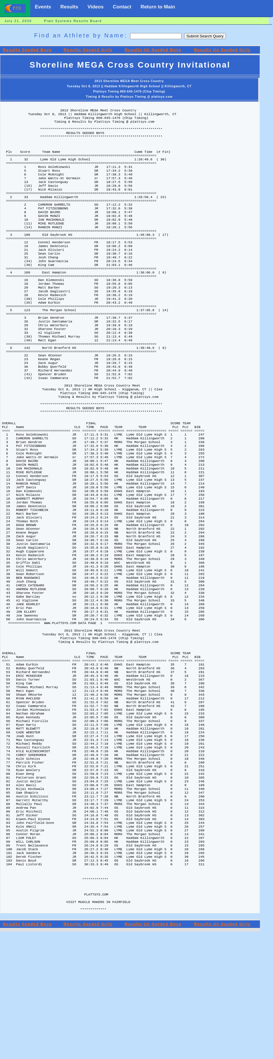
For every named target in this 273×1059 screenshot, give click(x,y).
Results (69, 7)
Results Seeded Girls (88, 50)
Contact (122, 7)
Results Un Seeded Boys (153, 50)
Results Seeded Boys (27, 50)
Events (43, 7)
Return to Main (158, 7)
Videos (95, 7)
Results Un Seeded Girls (222, 50)
